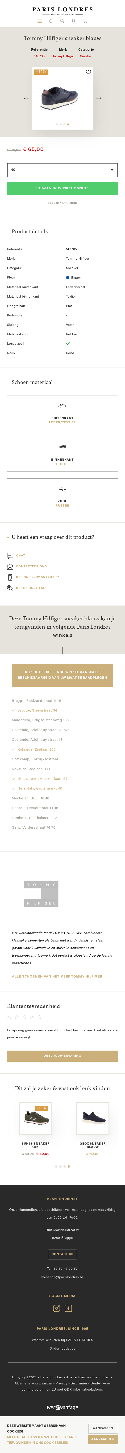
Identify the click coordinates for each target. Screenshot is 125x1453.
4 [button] (68, 124)
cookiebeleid (56, 1443)
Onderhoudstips (62, 1347)
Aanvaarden (103, 1439)
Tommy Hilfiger (63, 53)
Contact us (62, 1252)
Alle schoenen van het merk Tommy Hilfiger (57, 976)
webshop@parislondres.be (62, 1275)
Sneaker (86, 53)
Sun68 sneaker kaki (90, 1144)
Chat (16, 556)
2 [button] (61, 124)
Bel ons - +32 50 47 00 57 (33, 577)
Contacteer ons (27, 567)
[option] (62, 98)
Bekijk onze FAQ (26, 588)
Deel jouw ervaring (62, 1055)
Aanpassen (103, 1428)
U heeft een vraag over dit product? (53, 537)
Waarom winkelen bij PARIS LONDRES (62, 1338)
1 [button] (57, 124)
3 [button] (64, 124)
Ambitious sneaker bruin (35, 1144)
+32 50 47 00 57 (62, 1267)
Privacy (61, 1382)
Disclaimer (79, 1382)
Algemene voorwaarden (33, 1382)
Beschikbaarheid (63, 203)
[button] (51, 21)
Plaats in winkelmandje (62, 188)
